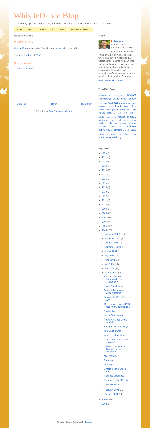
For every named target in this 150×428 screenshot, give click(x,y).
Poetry (43, 29)
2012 (104, 196)
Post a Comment (25, 68)
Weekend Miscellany (114, 335)
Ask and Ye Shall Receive (116, 380)
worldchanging (106, 137)
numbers (102, 123)
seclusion (116, 127)
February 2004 (112, 390)
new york (116, 120)
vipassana (132, 134)
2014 (104, 187)
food (134, 106)
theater (106, 134)
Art (53, 29)
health (123, 109)
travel (120, 134)
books (131, 95)
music (131, 116)
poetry (123, 123)
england (102, 106)
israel (109, 113)
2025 (104, 153)
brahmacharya (105, 99)
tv (126, 134)
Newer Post (21, 104)
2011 (104, 200)
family (118, 106)
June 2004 (109, 260)
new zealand (130, 120)
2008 (104, 213)
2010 (104, 204)
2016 (104, 179)
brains (116, 99)
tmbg (112, 134)
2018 (104, 170)
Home (19, 29)
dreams (123, 103)
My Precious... (111, 356)
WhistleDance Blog (46, 15)
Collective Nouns (112, 384)
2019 (104, 166)
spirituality (104, 129)
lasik (120, 113)
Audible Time (110, 311)
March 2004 (110, 273)
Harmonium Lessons (80, 29)
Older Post (86, 104)
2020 (104, 161)
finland (127, 106)
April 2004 (109, 268)
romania (132, 123)
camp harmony (128, 99)
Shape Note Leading (114, 286)
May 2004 (109, 264)
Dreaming (108, 360)
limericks (132, 113)
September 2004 (112, 247)
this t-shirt (62, 48)
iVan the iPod (20, 48)
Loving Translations (113, 315)
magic (101, 117)
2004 (104, 230)
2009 (104, 209)
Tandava (118, 41)
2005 (104, 226)
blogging (119, 95)
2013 (104, 192)
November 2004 (112, 238)
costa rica (103, 103)
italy (114, 113)
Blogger (89, 422)
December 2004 (112, 234)
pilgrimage (113, 123)
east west (132, 103)
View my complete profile (111, 80)
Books (31, 29)
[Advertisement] (53, 88)
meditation (111, 117)
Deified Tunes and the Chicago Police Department (114, 349)
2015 (104, 183)
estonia (110, 106)
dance (113, 102)
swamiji (126, 130)
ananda (102, 95)
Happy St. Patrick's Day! (116, 326)
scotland (102, 127)
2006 (104, 222)
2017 (104, 174)
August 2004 (110, 251)
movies (121, 117)
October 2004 (111, 243)
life (125, 112)
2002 (104, 404)
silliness (131, 126)
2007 (104, 217)
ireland (102, 113)
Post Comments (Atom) (60, 111)
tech (101, 134)
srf (112, 130)
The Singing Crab (112, 331)
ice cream (131, 109)
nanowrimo (104, 120)
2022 (104, 157)
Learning (108, 364)
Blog (62, 29)
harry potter (112, 109)
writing (117, 137)
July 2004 (109, 255)
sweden (133, 130)
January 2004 (111, 394)
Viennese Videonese (114, 376)
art (110, 95)
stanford (118, 130)
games (101, 109)
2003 (104, 399)
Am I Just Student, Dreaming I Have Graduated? (113, 279)
